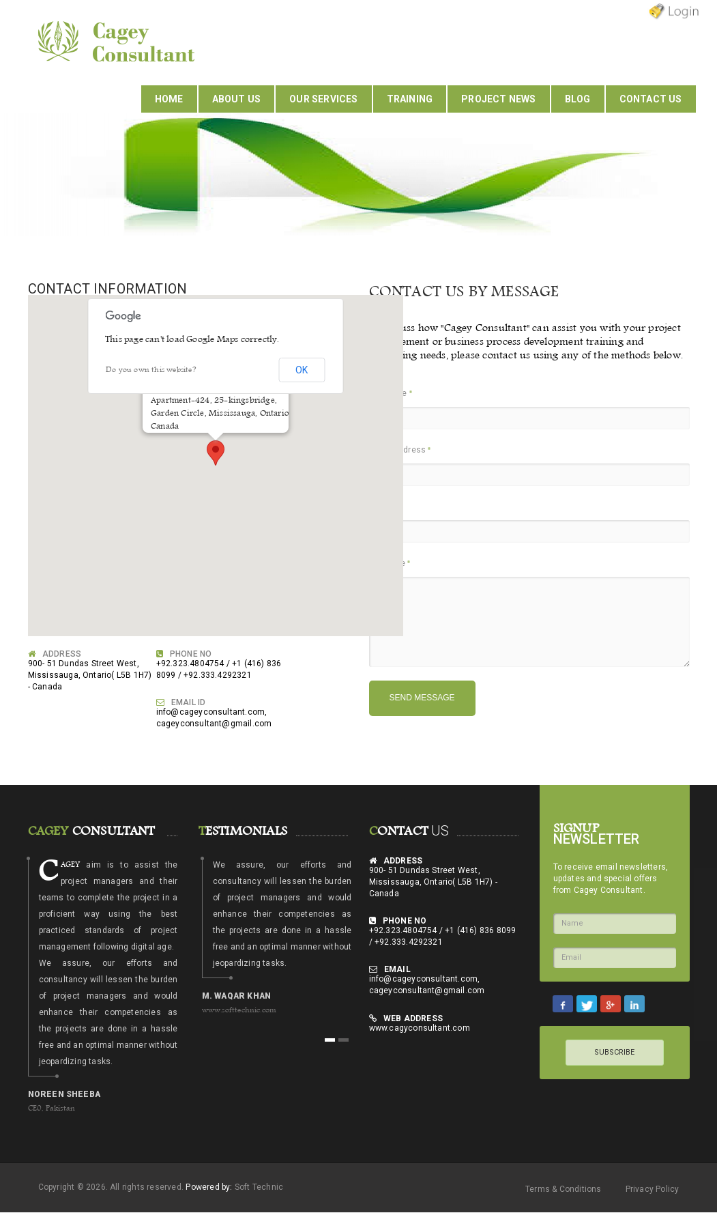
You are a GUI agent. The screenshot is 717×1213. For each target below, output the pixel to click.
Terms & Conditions (563, 1189)
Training (410, 99)
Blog (578, 99)
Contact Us (650, 99)
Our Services (323, 99)
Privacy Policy (652, 1189)
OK (301, 370)
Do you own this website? (151, 370)
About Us (236, 99)
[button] (215, 453)
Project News (498, 99)
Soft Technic (259, 1187)
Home (169, 99)
